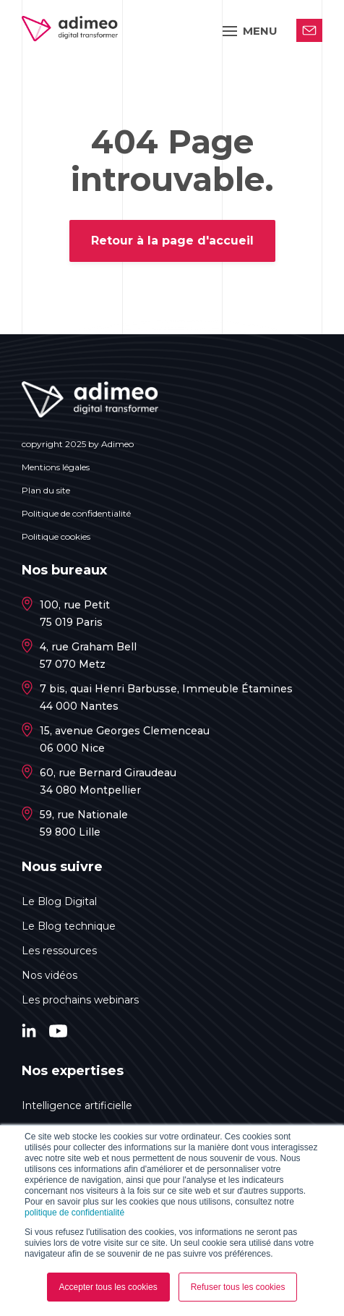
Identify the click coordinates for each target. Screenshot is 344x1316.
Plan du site (46, 490)
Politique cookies (56, 536)
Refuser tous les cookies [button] (238, 1287)
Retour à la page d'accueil (172, 240)
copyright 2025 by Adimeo (78, 443)
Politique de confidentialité (76, 513)
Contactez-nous (309, 30)
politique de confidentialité (74, 1212)
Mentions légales (56, 467)
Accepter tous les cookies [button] (108, 1287)
